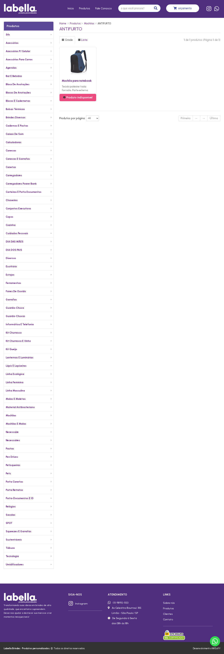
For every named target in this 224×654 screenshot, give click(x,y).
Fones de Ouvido (16, 291)
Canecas (11, 150)
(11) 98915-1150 (120, 602)
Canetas (11, 167)
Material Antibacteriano (20, 407)
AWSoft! (215, 648)
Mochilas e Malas (16, 423)
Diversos (11, 258)
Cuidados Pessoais (17, 233)
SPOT (9, 523)
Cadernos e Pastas (17, 125)
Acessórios (12, 42)
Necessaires (13, 440)
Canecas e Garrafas (18, 158)
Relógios (11, 506)
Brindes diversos (15, 117)
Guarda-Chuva (15, 307)
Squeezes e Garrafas (18, 531)
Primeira (185, 118)
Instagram (81, 603)
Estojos (10, 274)
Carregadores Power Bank (21, 183)
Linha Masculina (15, 390)
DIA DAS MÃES (14, 241)
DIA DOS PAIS (14, 249)
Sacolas (10, 514)
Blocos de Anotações (18, 92)
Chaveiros (12, 200)
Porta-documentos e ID (20, 498)
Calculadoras (13, 142)
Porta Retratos (14, 489)
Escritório (11, 266)
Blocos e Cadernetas (18, 100)
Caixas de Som (15, 133)
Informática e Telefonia (20, 324)
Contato (168, 619)
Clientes (168, 613)
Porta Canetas (14, 481)
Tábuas (10, 547)
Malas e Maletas (16, 398)
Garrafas (11, 299)
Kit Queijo (11, 349)
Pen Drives (12, 456)
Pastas (10, 448)
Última (214, 118)
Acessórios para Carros (19, 59)
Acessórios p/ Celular (18, 51)
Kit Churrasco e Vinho (18, 340)
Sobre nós (169, 602)
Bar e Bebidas (14, 76)
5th (8, 34)
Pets (8, 473)
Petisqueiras (13, 465)
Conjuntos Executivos (18, 208)
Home (62, 23)
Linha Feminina (14, 382)
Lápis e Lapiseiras (16, 365)
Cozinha (10, 225)
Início (71, 8)
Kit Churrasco (14, 332)
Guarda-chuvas (15, 316)
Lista (82, 40)
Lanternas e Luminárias (19, 357)
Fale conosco (103, 8)
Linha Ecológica (15, 374)
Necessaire (12, 431)
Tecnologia (12, 556)
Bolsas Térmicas (15, 109)
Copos (9, 216)
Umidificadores (15, 564)
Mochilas (11, 415)
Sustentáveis (14, 539)
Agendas (11, 67)
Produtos (84, 8)
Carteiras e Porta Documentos (23, 191)
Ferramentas (13, 282)
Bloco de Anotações (17, 84)
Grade (67, 40)
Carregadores (14, 175)
